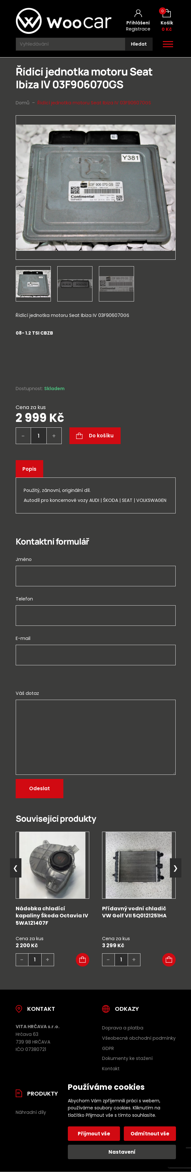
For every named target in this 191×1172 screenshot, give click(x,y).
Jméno (24, 559)
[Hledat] (139, 44)
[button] (82, 959)
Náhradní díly (31, 1112)
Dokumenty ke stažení (127, 1058)
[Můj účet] (138, 21)
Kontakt (111, 1068)
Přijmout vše (94, 1133)
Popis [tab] (29, 469)
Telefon (24, 599)
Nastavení (122, 1152)
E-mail (23, 638)
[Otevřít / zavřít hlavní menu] (168, 44)
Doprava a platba (122, 1028)
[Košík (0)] (167, 20)
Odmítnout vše (150, 1133)
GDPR (108, 1048)
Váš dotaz (27, 693)
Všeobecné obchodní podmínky (139, 1038)
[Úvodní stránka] (64, 21)
